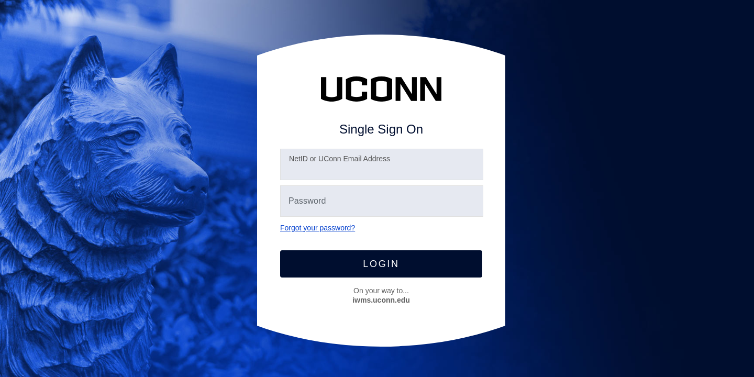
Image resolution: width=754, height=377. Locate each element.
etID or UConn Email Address (339, 158)
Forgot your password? (317, 228)
